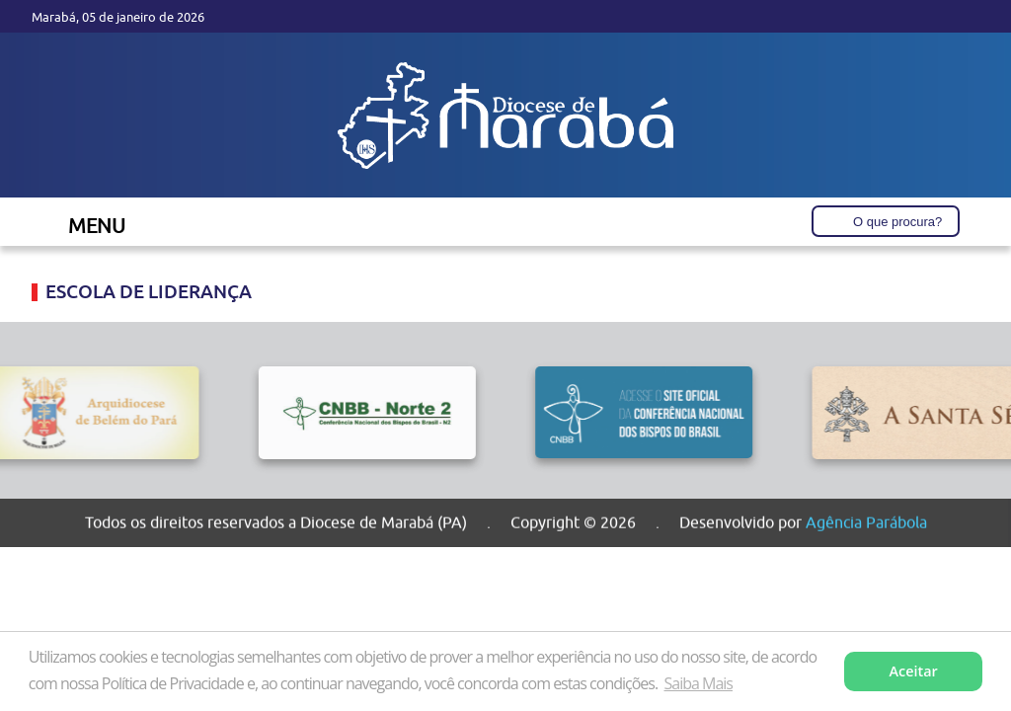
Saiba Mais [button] (698, 683)
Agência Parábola (866, 522)
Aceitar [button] (914, 671)
